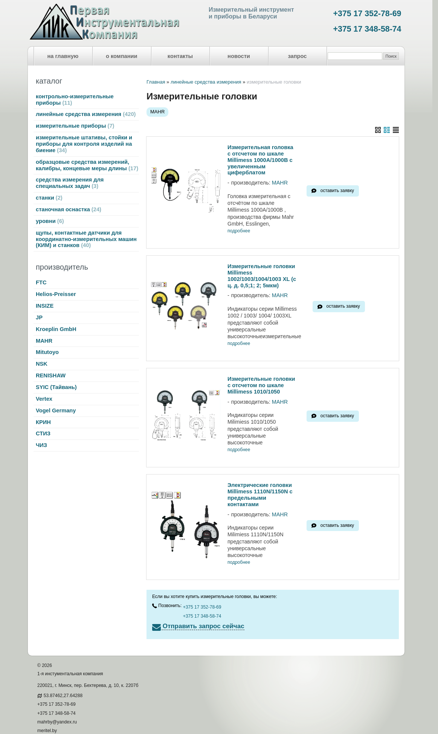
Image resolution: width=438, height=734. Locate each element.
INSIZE (44, 306)
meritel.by (47, 709)
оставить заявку (337, 190)
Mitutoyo (47, 352)
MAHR (44, 341)
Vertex (44, 399)
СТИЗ (43, 433)
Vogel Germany (56, 410)
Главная (156, 82)
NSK (41, 364)
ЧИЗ (41, 445)
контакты (180, 56)
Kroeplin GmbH (56, 329)
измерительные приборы (75, 126)
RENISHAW (51, 375)
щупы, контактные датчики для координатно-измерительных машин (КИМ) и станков (86, 239)
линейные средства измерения (86, 114)
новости (238, 56)
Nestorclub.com (121, 721)
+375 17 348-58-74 (367, 29)
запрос (297, 56)
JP (39, 317)
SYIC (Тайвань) (56, 387)
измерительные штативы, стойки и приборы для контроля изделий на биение (84, 143)
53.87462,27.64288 (63, 674)
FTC (41, 282)
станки (49, 198)
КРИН (43, 422)
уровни (50, 221)
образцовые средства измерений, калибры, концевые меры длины (87, 165)
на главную (63, 56)
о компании (121, 56)
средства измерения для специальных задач (70, 183)
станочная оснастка (68, 209)
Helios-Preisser (56, 294)
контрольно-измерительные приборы (75, 99)
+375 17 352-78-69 (367, 13)
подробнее (238, 231)
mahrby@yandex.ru (57, 700)
